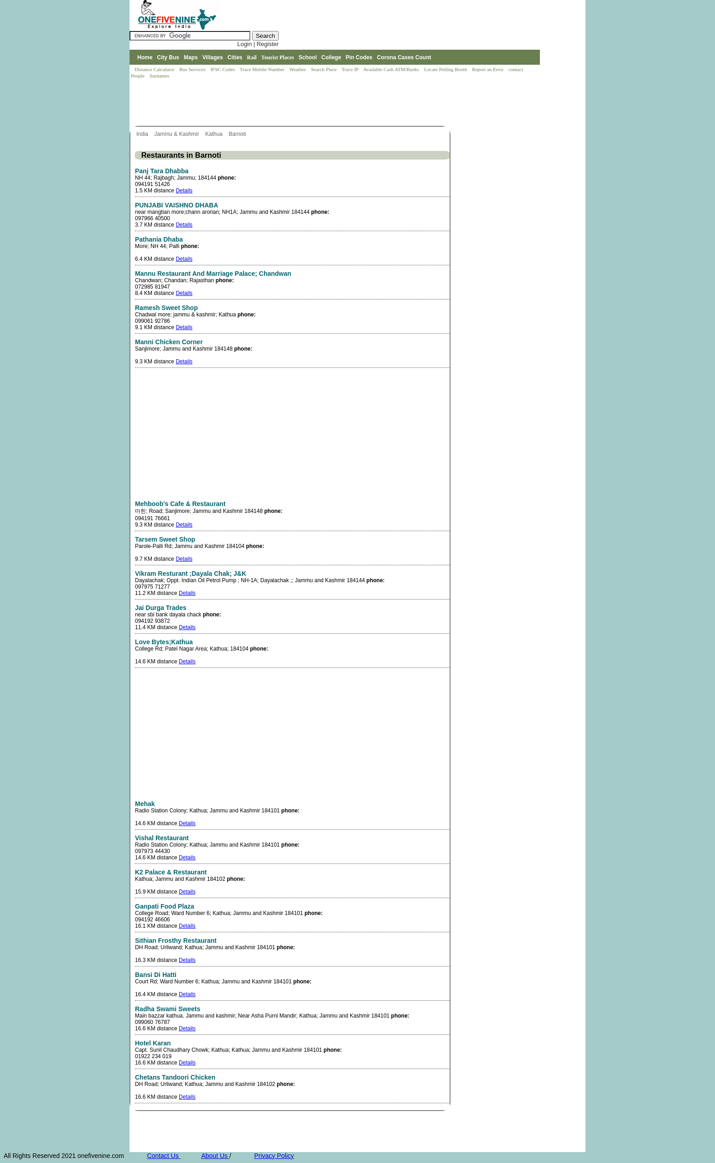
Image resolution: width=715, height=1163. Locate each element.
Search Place (324, 69)
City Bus (168, 57)
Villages (212, 57)
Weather (298, 69)
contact (516, 69)
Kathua (214, 134)
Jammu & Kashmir (177, 134)
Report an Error (488, 69)
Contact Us (163, 1155)
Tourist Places (277, 57)
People (138, 75)
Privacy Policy (274, 1155)
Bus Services (192, 69)
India (143, 134)
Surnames (159, 75)
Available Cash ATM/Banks (391, 69)
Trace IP (351, 69)
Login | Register (258, 44)
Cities (235, 57)
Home (144, 57)
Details (184, 190)
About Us (215, 1155)
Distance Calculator (154, 69)
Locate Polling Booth (446, 69)
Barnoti (237, 134)
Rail (252, 57)
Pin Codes (359, 57)
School (308, 57)
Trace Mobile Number (263, 69)
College (331, 57)
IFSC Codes (223, 69)
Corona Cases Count (404, 57)
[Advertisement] (295, 103)
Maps (191, 57)
